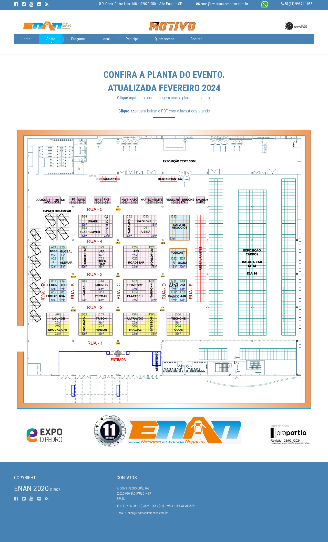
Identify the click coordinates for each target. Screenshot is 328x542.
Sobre (50, 39)
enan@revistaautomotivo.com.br (148, 513)
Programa (78, 39)
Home (26, 39)
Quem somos (165, 39)
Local (106, 39)
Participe (132, 39)
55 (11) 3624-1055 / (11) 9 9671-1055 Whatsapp (164, 506)
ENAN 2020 (31, 488)
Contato (196, 39)
